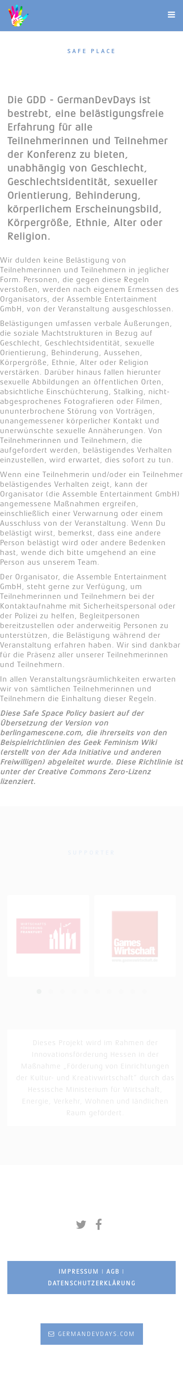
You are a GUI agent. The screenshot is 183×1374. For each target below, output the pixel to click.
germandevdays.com (91, 1334)
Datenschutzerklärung (92, 1283)
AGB (113, 1271)
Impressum (79, 1271)
